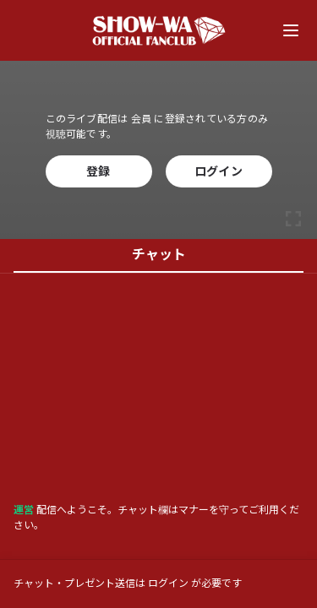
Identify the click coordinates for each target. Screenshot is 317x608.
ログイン (218, 171)
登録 (98, 171)
